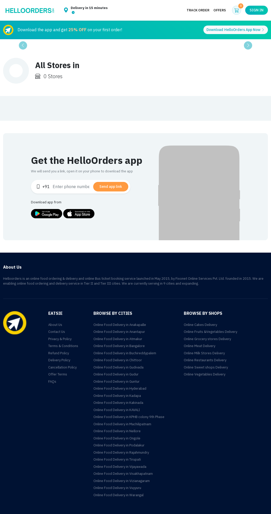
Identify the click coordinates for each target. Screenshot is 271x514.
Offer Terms (57, 374)
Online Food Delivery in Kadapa (117, 395)
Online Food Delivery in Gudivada (118, 367)
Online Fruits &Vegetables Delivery (210, 331)
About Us (55, 324)
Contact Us (56, 331)
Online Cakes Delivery (200, 324)
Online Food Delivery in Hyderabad (119, 388)
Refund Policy (58, 353)
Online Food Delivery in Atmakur (117, 338)
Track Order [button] (198, 10)
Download (235, 30)
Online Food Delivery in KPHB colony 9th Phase (128, 416)
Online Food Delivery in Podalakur (119, 445)
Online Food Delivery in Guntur (116, 381)
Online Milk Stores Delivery (204, 353)
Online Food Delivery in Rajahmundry (121, 452)
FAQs (52, 381)
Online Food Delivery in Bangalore (119, 345)
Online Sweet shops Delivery (206, 367)
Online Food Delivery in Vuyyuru (117, 487)
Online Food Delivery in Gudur (116, 374)
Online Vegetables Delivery (204, 374)
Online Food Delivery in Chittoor (117, 360)
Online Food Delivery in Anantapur (119, 331)
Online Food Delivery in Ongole (116, 438)
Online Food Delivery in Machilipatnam (122, 424)
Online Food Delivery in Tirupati (117, 459)
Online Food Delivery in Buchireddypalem (124, 353)
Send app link (110, 186)
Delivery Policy (59, 360)
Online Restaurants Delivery (205, 360)
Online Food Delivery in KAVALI (116, 409)
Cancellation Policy (62, 367)
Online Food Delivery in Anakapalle (119, 324)
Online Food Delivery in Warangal (118, 495)
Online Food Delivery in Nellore (117, 431)
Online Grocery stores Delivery (207, 338)
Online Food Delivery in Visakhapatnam (123, 473)
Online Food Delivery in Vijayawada (119, 466)
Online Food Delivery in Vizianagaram (121, 480)
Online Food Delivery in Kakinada (118, 402)
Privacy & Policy (59, 338)
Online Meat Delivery (199, 345)
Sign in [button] (257, 10)
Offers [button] (219, 10)
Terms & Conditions (63, 345)
